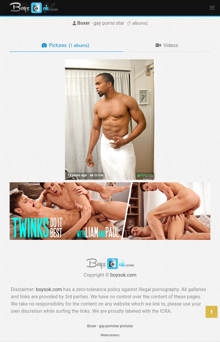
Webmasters (110, 335)
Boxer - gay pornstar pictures (110, 326)
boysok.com (123, 275)
